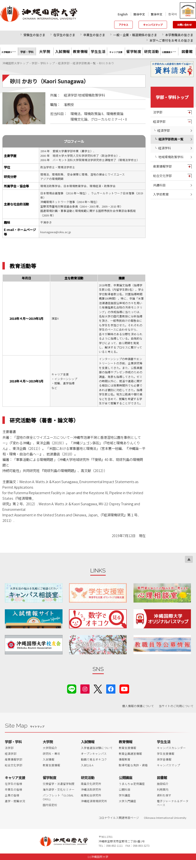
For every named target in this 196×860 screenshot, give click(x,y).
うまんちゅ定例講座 (132, 784)
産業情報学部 (162, 166)
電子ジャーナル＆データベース (173, 803)
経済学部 (159, 121)
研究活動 (151, 51)
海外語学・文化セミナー (59, 789)
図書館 (187, 51)
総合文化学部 (162, 175)
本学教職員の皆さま (179, 35)
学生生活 (98, 51)
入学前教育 (161, 194)
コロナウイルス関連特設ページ (118, 818)
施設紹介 (162, 784)
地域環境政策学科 (170, 157)
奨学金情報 (164, 759)
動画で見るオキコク (94, 759)
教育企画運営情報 (130, 753)
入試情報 (62, 51)
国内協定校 (50, 805)
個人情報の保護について (138, 706)
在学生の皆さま (64, 35)
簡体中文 (139, 14)
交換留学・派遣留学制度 (59, 784)
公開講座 (125, 777)
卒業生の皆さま (94, 35)
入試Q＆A (87, 765)
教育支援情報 (51, 765)
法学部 (157, 112)
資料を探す (164, 795)
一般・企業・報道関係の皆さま (135, 35)
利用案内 (162, 789)
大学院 (44, 51)
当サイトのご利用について (176, 706)
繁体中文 (156, 14)
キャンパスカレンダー (171, 748)
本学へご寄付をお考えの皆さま (171, 40)
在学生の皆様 (13, 784)
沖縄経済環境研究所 (94, 801)
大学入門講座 (127, 801)
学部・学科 (13, 741)
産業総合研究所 (91, 795)
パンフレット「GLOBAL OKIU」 (58, 797)
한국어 (172, 14)
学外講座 (124, 795)
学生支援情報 (165, 753)
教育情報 (80, 51)
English (123, 14)
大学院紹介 (50, 748)
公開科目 (124, 789)
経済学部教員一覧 (170, 139)
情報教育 (124, 759)
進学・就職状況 (15, 801)
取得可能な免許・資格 (133, 765)
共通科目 (159, 185)
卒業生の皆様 (13, 789)
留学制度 (133, 51)
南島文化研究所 (91, 784)
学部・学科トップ (172, 97)
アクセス (123, 24)
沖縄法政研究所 (91, 789)
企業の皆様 (12, 795)
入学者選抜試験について (97, 748)
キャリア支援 (15, 777)
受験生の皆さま (34, 35)
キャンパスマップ (152, 24)
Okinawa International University (165, 818)
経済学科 (164, 148)
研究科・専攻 (51, 753)
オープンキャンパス (94, 753)
